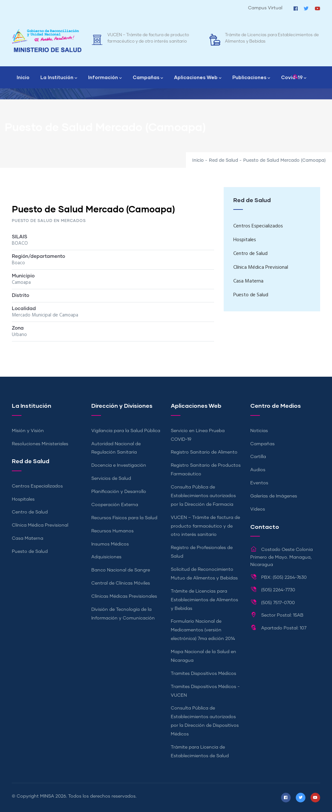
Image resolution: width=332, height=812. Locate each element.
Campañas (148, 77)
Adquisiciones (106, 557)
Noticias (259, 431)
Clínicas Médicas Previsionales (124, 596)
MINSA (47, 796)
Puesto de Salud (250, 295)
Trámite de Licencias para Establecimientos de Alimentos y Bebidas (204, 600)
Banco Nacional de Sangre (120, 570)
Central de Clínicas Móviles (120, 583)
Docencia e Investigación (118, 465)
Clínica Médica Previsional (260, 267)
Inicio (23, 77)
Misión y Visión (28, 431)
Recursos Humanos (112, 531)
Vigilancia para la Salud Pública (125, 431)
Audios (257, 470)
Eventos (259, 483)
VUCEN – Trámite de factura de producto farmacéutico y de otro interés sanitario (205, 526)
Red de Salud (223, 160)
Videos (257, 509)
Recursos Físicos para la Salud (124, 518)
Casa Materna (248, 281)
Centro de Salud (250, 254)
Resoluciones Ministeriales (40, 444)
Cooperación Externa (114, 505)
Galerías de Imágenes (273, 496)
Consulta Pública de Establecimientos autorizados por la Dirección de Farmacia (203, 496)
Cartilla (258, 457)
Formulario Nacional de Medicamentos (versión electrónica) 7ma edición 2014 (203, 630)
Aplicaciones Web (197, 77)
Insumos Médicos (110, 544)
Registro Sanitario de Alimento (204, 452)
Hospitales (244, 240)
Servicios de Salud (111, 478)
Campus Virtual (265, 8)
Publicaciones (251, 77)
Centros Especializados (258, 226)
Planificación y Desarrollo (118, 491)
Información (105, 77)
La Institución (58, 77)
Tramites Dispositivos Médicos (203, 673)
